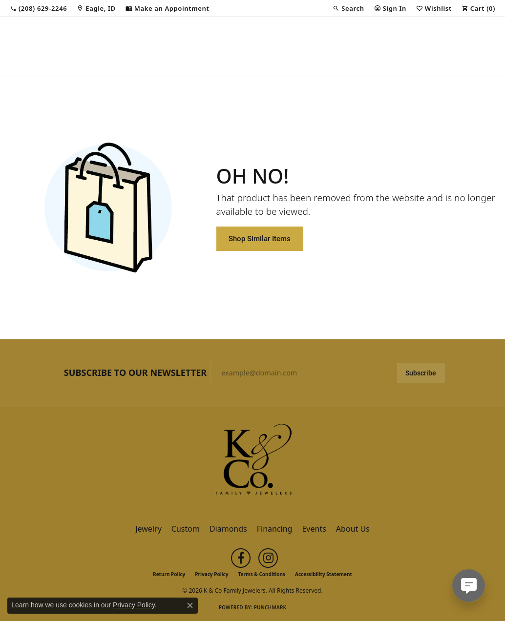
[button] (348, 8)
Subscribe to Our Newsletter (135, 373)
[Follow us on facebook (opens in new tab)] (241, 558)
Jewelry (148, 528)
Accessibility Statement (323, 574)
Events (314, 528)
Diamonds (228, 528)
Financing (275, 528)
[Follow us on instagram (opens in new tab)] (268, 558)
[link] (38, 8)
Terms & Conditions (261, 574)
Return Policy (169, 574)
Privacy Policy (211, 574)
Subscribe (420, 373)
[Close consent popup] (190, 605)
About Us (353, 528)
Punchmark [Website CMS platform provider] (270, 607)
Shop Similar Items (260, 238)
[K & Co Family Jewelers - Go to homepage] (252, 462)
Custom (185, 528)
